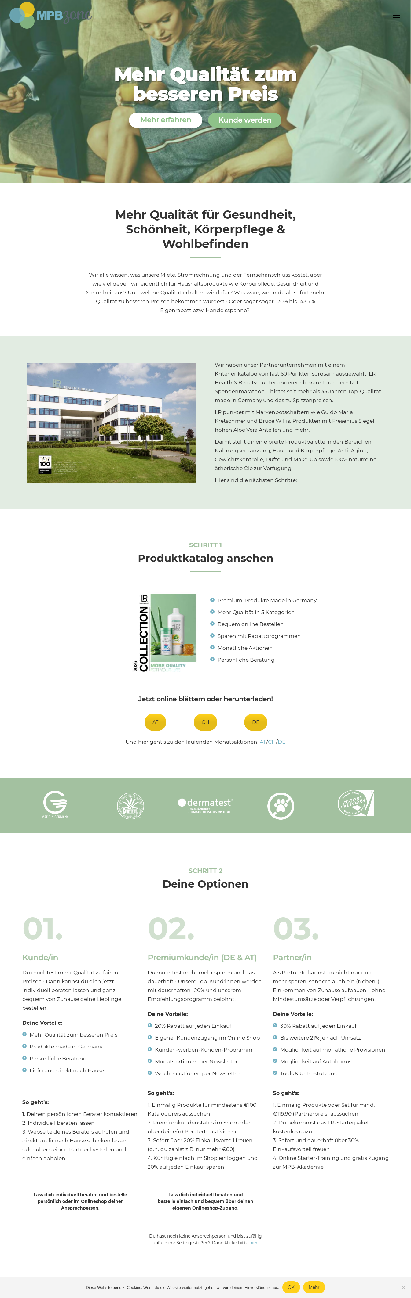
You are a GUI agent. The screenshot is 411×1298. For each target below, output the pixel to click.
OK (291, 1287)
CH (205, 722)
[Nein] (403, 1287)
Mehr (314, 1287)
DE (255, 722)
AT (155, 722)
